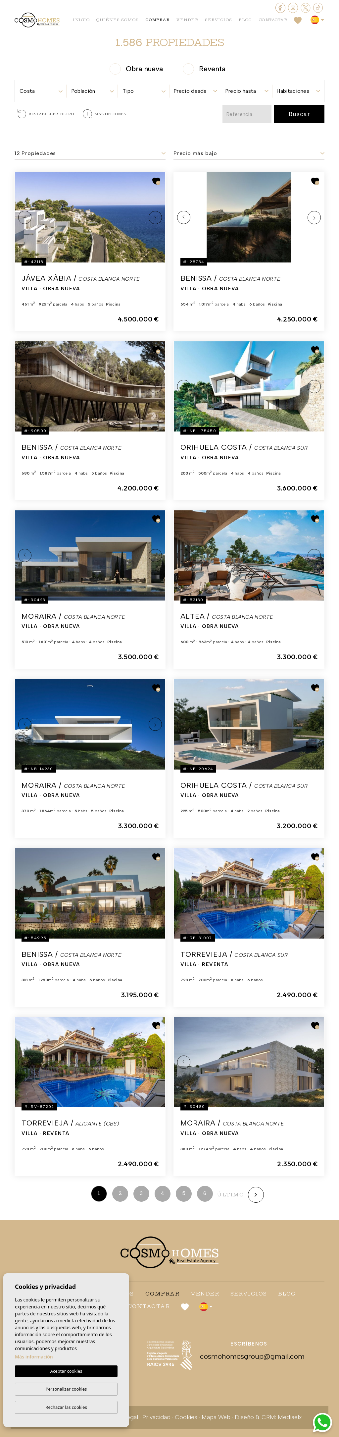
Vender (187, 20)
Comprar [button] (157, 20)
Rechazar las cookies (66, 1407)
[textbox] (41, 91)
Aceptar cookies (66, 1371)
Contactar (273, 20)
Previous (24, 217)
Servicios (218, 20)
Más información (34, 1357)
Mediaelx (290, 1417)
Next (155, 217)
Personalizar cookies (66, 1389)
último (230, 1194)
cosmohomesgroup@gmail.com (249, 1356)
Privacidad (156, 1417)
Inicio (81, 20)
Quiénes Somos (117, 20)
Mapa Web (216, 1417)
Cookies (186, 1417)
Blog (245, 20)
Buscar (299, 114)
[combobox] (41, 89)
